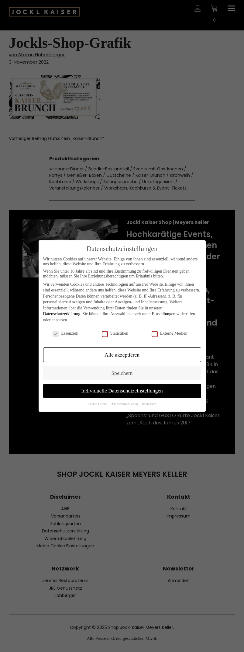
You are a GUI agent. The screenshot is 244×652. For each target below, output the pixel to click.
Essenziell (65, 333)
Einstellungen (163, 314)
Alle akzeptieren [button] (122, 355)
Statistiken (115, 333)
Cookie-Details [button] (98, 404)
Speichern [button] (122, 373)
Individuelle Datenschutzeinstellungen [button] (122, 391)
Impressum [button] (149, 404)
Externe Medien (169, 333)
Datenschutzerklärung (62, 314)
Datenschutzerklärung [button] (125, 404)
